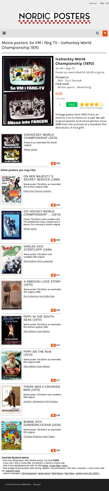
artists (45, 465)
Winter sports (66, 87)
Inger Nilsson (43, 331)
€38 (55, 163)
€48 (55, 310)
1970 (60, 80)
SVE (107, 3)
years (65, 465)
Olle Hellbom (30, 331)
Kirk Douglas (51, 401)
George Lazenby (43, 191)
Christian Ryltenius (33, 436)
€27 (55, 345)
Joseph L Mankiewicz (33, 401)
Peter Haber (49, 436)
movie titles (55, 465)
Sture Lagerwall (45, 261)
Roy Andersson (31, 296)
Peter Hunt (29, 191)
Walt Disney (57, 473)
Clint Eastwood (28, 473)
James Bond (44, 473)
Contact (93, 3)
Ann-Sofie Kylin (47, 296)
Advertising (84, 87)
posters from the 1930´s (87, 473)
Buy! (72, 104)
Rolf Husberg (30, 261)
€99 (55, 240)
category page (13, 470)
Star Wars (69, 473)
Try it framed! (73, 80)
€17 (55, 275)
